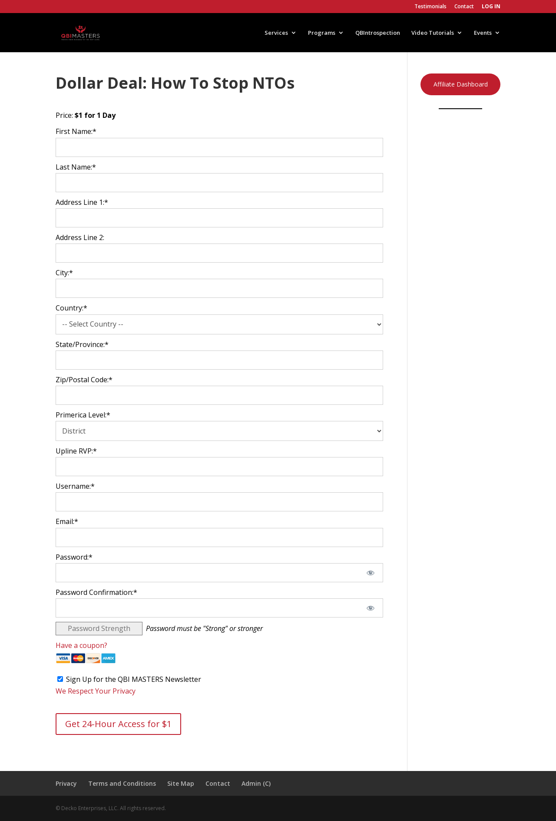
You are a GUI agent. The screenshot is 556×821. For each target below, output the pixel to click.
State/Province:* (82, 344)
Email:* (67, 521)
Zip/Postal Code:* (84, 379)
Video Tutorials (432, 33)
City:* (64, 272)
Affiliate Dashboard (461, 84)
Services (276, 33)
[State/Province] (219, 360)
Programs (321, 33)
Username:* (75, 486)
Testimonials (430, 7)
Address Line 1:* (82, 202)
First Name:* (76, 131)
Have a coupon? (81, 645)
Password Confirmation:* (96, 592)
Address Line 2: (80, 237)
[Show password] (370, 572)
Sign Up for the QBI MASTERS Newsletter (133, 679)
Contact (464, 7)
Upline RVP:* (76, 451)
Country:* (71, 308)
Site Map (180, 783)
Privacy (66, 783)
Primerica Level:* (83, 415)
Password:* (74, 557)
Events (483, 33)
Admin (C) (256, 783)
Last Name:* (76, 167)
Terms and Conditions (122, 783)
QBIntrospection (377, 33)
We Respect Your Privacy (96, 691)
